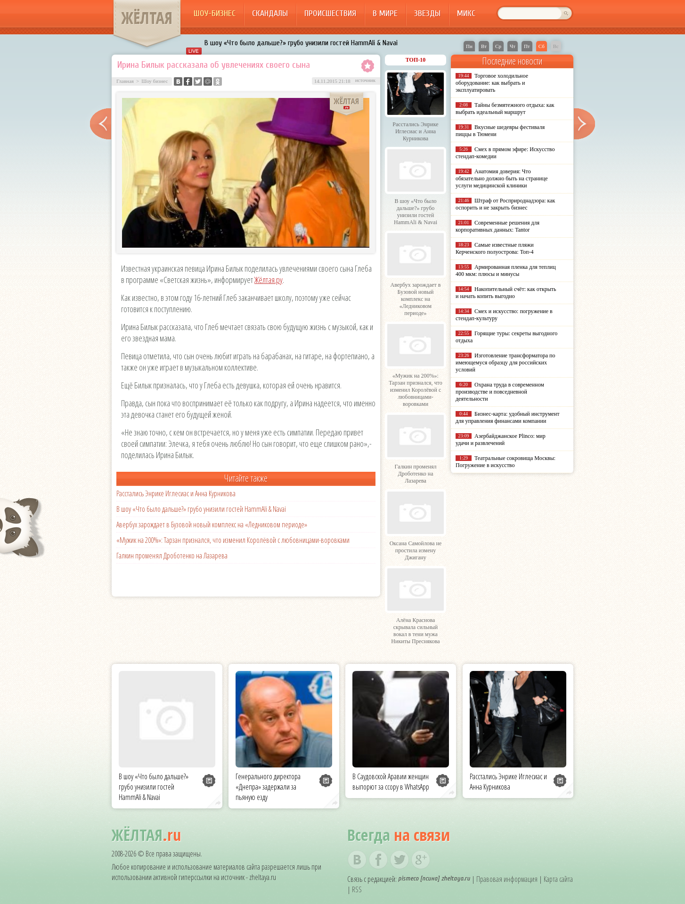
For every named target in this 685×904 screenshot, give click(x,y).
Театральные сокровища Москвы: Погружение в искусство (505, 461)
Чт (512, 46)
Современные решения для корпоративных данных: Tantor (497, 226)
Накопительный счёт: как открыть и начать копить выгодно (506, 292)
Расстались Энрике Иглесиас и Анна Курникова (176, 493)
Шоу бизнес (154, 81)
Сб (541, 46)
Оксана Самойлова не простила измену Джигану (416, 550)
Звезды (427, 13)
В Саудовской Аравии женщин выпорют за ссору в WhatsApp (390, 781)
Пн (469, 46)
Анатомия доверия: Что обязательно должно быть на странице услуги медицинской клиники (501, 178)
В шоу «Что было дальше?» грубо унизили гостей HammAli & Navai (301, 43)
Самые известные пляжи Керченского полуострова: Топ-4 (495, 248)
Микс (466, 13)
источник (365, 80)
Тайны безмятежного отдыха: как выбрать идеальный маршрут (505, 108)
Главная (125, 81)
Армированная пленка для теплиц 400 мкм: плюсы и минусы (506, 270)
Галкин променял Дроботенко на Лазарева (172, 555)
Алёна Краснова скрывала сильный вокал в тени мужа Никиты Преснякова (415, 631)
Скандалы (270, 13)
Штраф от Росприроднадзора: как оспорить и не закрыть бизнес (505, 204)
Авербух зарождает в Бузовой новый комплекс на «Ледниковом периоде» (211, 524)
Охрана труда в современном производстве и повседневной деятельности (500, 391)
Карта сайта (558, 879)
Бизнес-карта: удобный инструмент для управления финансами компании (507, 417)
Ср (498, 46)
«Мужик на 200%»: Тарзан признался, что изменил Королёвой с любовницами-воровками (233, 540)
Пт (527, 46)
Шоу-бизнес (215, 13)
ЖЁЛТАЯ (147, 18)
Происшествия (330, 13)
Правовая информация (507, 879)
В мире (385, 13)
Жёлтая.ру (268, 279)
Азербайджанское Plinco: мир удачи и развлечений (501, 439)
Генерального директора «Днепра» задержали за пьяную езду (268, 786)
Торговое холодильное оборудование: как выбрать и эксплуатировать (492, 83)
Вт (484, 46)
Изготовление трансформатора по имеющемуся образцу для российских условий (505, 362)
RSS (357, 889)
